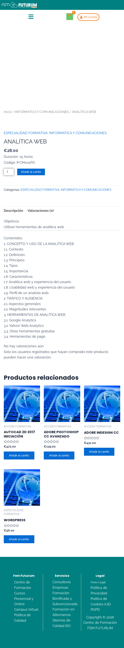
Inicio (8, 112)
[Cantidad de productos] (9, 172)
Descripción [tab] (13, 211)
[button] (31, 17)
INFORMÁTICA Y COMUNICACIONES (42, 112)
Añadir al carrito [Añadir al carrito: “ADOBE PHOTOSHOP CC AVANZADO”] (59, 455)
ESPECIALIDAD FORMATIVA (26, 133)
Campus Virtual (26, 609)
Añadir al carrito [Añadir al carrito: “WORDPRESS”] (19, 539)
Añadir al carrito (31, 171)
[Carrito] (69, 16)
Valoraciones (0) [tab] (41, 211)
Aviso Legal (98, 582)
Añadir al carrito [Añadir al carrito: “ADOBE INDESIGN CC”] (99, 451)
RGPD (95, 609)
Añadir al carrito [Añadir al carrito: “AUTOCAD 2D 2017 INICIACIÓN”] (19, 455)
